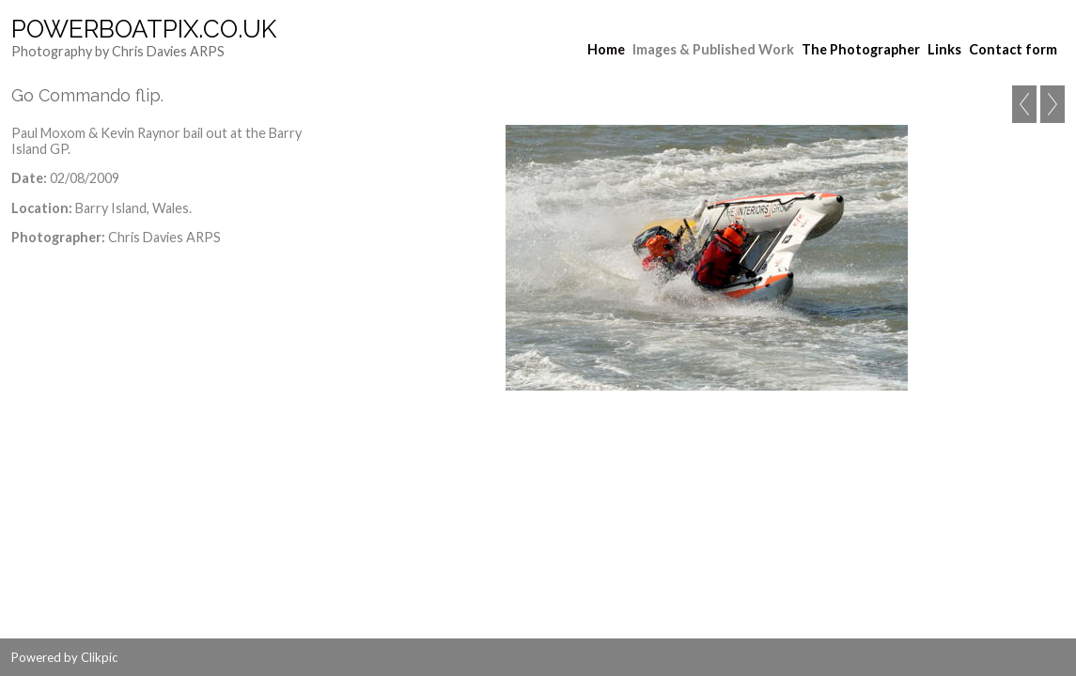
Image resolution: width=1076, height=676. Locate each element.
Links (944, 49)
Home (606, 49)
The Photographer (861, 49)
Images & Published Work (713, 49)
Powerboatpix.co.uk (143, 29)
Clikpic (99, 657)
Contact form (1013, 49)
